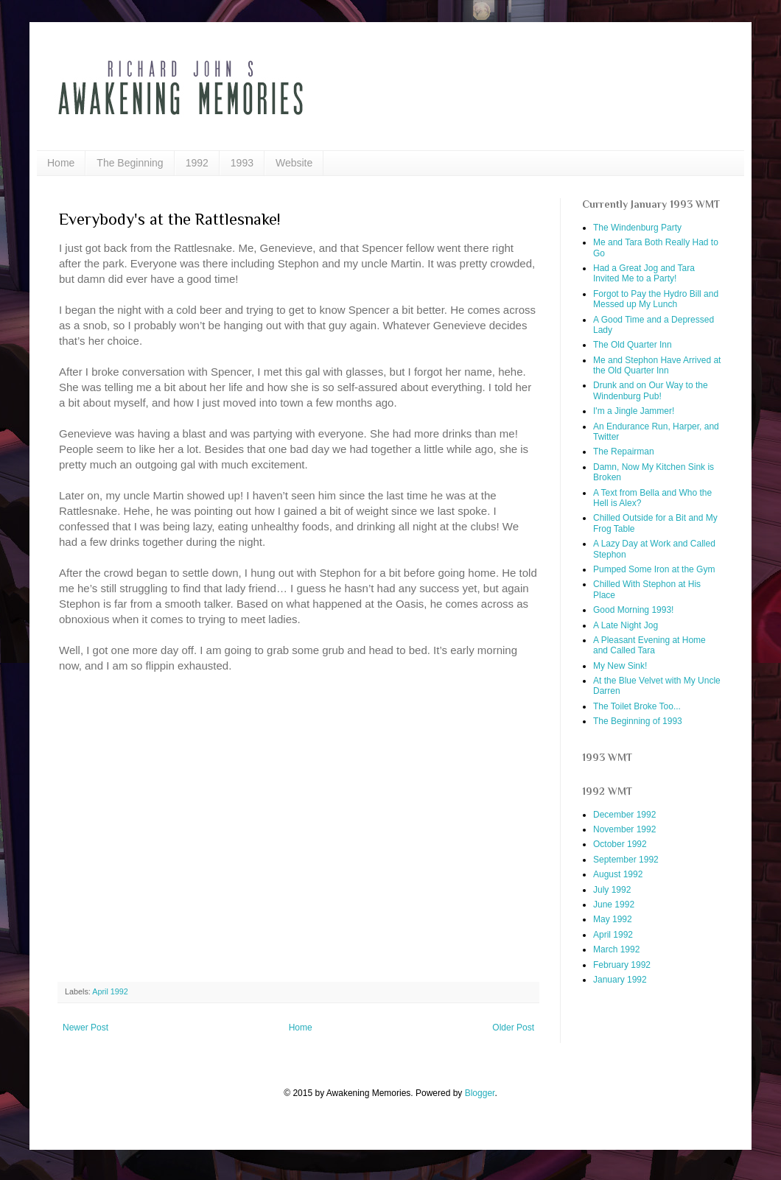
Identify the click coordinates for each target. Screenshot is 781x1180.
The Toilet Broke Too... (637, 706)
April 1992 (110, 991)
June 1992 (613, 904)
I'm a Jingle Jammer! (633, 411)
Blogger (480, 1093)
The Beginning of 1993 (637, 721)
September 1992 (626, 859)
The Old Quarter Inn (632, 345)
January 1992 (620, 979)
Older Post (513, 1027)
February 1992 (622, 965)
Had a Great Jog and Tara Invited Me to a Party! (644, 273)
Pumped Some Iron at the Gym (654, 569)
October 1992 (620, 844)
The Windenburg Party (637, 227)
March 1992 (616, 949)
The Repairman (623, 451)
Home (60, 163)
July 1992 (612, 890)
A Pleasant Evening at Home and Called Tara (649, 645)
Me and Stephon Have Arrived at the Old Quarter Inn (657, 365)
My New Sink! (620, 666)
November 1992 (624, 829)
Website (294, 163)
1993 (242, 163)
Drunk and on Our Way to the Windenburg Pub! (650, 390)
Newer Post (85, 1027)
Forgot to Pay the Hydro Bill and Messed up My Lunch (655, 299)
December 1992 (624, 815)
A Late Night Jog (625, 625)
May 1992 (612, 919)
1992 (197, 163)
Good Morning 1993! (633, 610)
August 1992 (617, 874)
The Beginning (130, 163)
